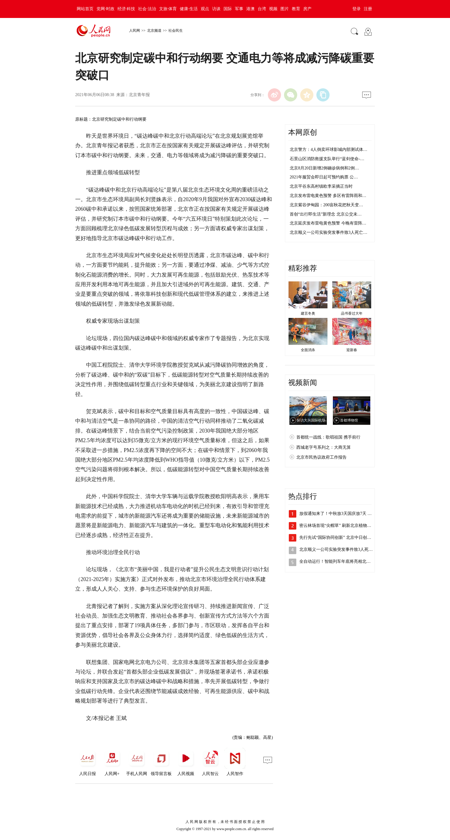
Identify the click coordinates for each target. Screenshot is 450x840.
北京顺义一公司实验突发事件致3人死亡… (328, 232)
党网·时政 (105, 9)
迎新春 (351, 350)
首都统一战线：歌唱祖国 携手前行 (328, 437)
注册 (368, 9)
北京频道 (154, 30)
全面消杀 (308, 350)
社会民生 (175, 30)
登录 (356, 9)
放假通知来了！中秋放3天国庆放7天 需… (337, 513)
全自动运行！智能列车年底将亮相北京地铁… (341, 561)
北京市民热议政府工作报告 (321, 457)
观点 (205, 9)
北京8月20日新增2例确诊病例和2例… (324, 168)
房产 (307, 9)
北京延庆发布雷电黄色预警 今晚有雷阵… (328, 223)
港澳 (250, 9)
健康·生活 (189, 9)
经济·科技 (126, 9)
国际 (228, 9)
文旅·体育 (168, 9)
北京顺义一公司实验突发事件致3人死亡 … (338, 549)
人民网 (134, 30)
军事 (239, 9)
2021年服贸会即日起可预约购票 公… (324, 177)
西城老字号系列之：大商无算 (323, 447)
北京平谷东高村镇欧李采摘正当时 (321, 186)
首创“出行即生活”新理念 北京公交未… (326, 214)
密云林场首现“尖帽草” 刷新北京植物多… (337, 525)
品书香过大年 (352, 313)
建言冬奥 (308, 313)
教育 (296, 9)
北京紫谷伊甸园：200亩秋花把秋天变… (326, 205)
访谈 (216, 9)
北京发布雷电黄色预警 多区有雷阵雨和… (328, 195)
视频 (273, 9)
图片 (284, 9)
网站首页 (85, 9)
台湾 (262, 9)
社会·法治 (147, 9)
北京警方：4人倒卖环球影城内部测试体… (328, 149)
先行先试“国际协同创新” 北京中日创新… (337, 537)
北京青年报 (139, 95)
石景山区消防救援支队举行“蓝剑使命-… (327, 159)
